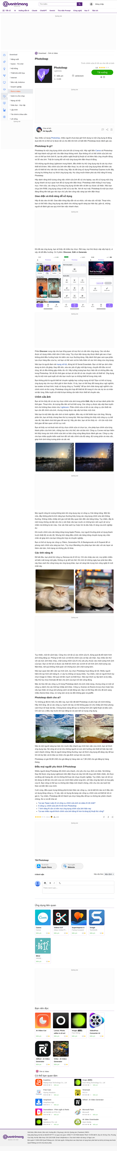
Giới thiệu (30, 1132)
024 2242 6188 (50, 1137)
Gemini (52, 10)
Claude (34, 10)
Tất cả (8, 10)
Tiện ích (95, 10)
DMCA (87, 1132)
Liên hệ (66, 1132)
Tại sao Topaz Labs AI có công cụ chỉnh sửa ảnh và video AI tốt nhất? (66, 803)
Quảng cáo (73, 1132)
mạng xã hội (62, 364)
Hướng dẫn (52, 1132)
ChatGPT (43, 10)
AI (15, 10)
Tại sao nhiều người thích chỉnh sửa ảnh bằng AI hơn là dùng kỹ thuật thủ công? (71, 811)
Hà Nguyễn (47, 131)
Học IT (86, 10)
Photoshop (55, 138)
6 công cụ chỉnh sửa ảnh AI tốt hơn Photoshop (57, 806)
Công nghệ (77, 10)
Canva (98, 151)
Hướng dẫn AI (24, 10)
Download (42, 53)
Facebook (81, 1132)
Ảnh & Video (53, 53)
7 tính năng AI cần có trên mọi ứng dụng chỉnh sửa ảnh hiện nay (64, 809)
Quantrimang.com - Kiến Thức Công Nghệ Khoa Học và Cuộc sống (16, 4)
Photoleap (60, 67)
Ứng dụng (60, 1132)
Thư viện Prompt (64, 10)
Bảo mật (45, 1132)
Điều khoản (38, 1132)
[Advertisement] (58, 33)
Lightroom (65, 407)
